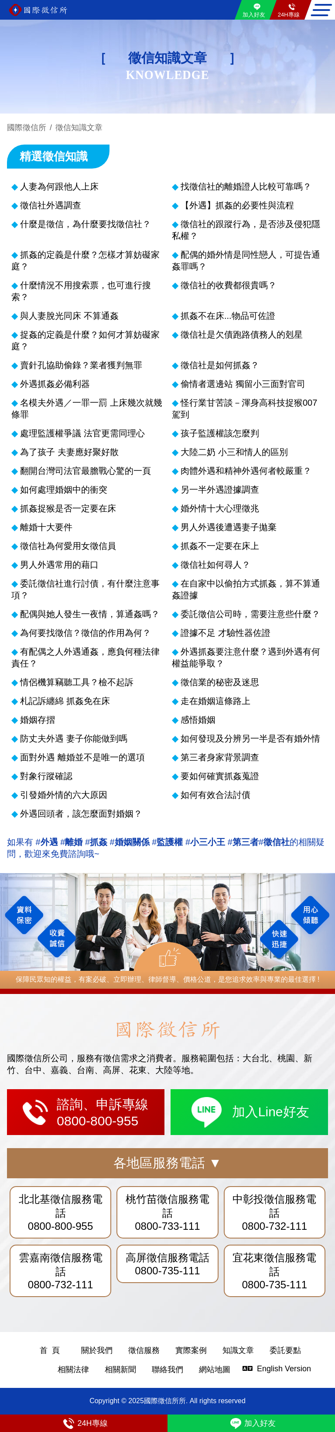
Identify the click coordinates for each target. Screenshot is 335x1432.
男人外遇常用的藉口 (59, 564)
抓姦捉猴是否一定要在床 (68, 508)
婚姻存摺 (37, 720)
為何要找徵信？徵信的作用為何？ (85, 633)
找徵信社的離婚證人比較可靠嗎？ (246, 186)
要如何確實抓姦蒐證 (220, 776)
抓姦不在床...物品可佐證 (228, 316)
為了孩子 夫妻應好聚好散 (69, 452)
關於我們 (97, 1350)
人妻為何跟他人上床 (59, 186)
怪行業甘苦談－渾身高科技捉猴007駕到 (244, 408)
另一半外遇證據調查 (220, 489)
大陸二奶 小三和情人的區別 (234, 452)
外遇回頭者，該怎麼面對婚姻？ (81, 813)
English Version (264, 1368)
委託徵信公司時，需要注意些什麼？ (250, 614)
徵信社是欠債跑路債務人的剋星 (242, 334)
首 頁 (50, 1350)
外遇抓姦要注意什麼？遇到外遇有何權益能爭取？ (246, 657)
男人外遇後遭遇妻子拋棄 (229, 527)
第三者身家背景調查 (220, 757)
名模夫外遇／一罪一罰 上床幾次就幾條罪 (86, 408)
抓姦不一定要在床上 (220, 546)
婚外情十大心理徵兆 (220, 508)
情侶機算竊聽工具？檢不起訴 (76, 682)
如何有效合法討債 (215, 795)
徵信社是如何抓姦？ (220, 365)
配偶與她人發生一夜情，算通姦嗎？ (90, 614)
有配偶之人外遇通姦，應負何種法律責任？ (85, 657)
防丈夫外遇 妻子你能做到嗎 (73, 738)
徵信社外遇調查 (50, 205)
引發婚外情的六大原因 (63, 795)
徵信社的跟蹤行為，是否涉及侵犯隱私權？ (246, 230)
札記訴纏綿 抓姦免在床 (65, 701)
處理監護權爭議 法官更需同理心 (82, 433)
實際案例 (191, 1350)
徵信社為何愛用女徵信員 (68, 546)
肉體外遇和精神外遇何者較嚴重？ (246, 471)
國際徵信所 (26, 127)
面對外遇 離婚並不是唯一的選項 (82, 757)
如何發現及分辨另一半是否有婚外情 (250, 738)
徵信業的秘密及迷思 (220, 682)
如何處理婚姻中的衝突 (63, 489)
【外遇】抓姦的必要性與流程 (237, 205)
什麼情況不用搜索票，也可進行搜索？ (81, 291)
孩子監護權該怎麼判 (220, 433)
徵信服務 (144, 1350)
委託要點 (285, 1350)
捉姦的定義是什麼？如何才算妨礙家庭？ (85, 340)
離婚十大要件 (46, 527)
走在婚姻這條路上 (215, 701)
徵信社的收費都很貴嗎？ (229, 285)
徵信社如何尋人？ (215, 564)
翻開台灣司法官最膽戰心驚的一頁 (85, 471)
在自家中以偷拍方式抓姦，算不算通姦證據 (246, 589)
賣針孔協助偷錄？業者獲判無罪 (81, 365)
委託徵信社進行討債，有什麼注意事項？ (85, 589)
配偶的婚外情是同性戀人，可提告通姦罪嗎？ (246, 260)
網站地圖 (214, 1369)
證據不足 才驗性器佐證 (225, 633)
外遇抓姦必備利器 (55, 384)
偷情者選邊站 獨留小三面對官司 (243, 384)
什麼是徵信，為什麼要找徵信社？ (85, 224)
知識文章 (238, 1350)
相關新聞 (120, 1369)
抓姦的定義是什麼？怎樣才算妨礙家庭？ (85, 260)
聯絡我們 (167, 1369)
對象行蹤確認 (46, 776)
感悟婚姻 (198, 720)
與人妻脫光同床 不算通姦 (69, 316)
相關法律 (73, 1369)
